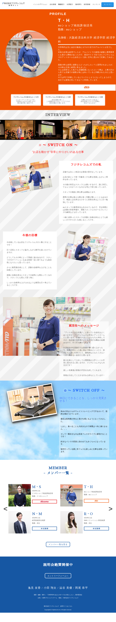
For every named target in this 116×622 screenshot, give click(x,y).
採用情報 (87, 4)
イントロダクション (40, 4)
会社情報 (53, 4)
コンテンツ (96, 4)
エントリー (107, 4)
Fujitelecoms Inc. (56, 609)
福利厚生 (78, 4)
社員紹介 (70, 4)
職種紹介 (61, 4)
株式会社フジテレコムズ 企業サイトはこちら (58, 606)
